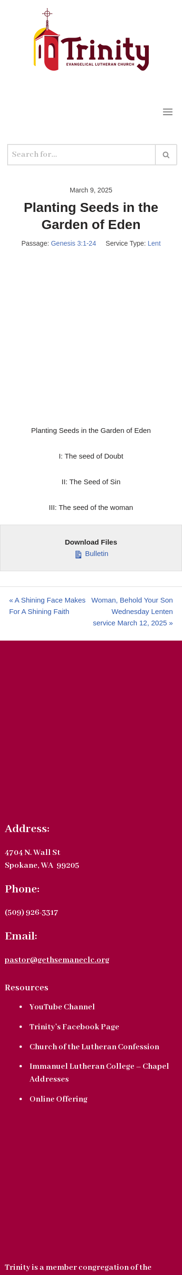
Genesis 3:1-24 (73, 243)
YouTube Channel (62, 1007)
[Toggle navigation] (167, 111)
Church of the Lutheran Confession (94, 1047)
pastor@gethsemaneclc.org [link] (57, 960)
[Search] (81, 154)
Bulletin (91, 552)
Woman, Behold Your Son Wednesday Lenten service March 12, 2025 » (132, 611)
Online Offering (58, 1099)
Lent (154, 243)
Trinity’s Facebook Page (74, 1027)
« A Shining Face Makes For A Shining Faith (47, 605)
